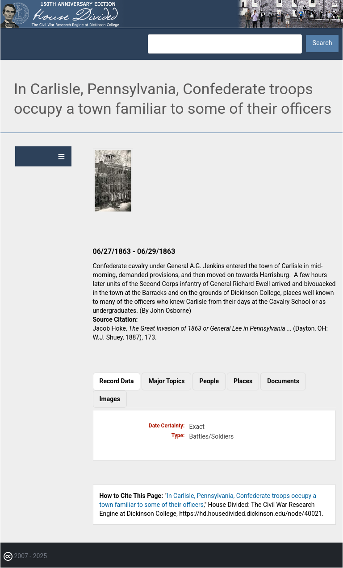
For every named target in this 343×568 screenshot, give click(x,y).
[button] (113, 211)
